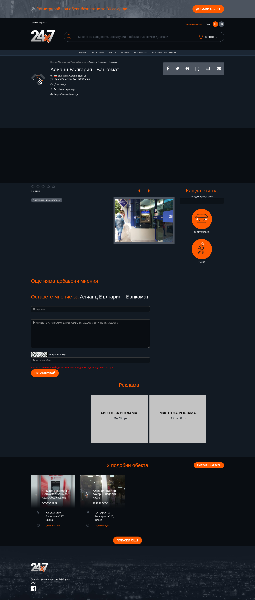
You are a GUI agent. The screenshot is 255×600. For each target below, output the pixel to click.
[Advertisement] (193, 99)
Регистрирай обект (193, 24)
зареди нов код (57, 354)
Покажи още (127, 540)
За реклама (140, 52)
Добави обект (208, 9)
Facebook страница (64, 89)
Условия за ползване (164, 52)
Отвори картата (209, 465)
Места (112, 52)
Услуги (125, 52)
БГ (215, 24)
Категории (98, 52)
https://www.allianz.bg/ (66, 94)
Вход (208, 24)
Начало (83, 52)
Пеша (202, 251)
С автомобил (202, 221)
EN (221, 24)
